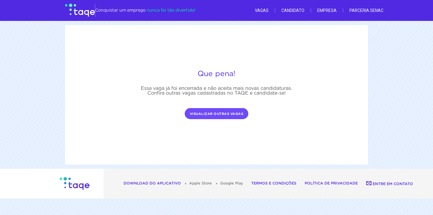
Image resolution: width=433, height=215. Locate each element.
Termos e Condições (273, 183)
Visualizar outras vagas (217, 114)
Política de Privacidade (331, 183)
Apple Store (200, 183)
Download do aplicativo (152, 183)
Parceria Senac (366, 10)
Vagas (262, 10)
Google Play (231, 183)
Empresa (327, 10)
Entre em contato (389, 184)
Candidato (292, 10)
